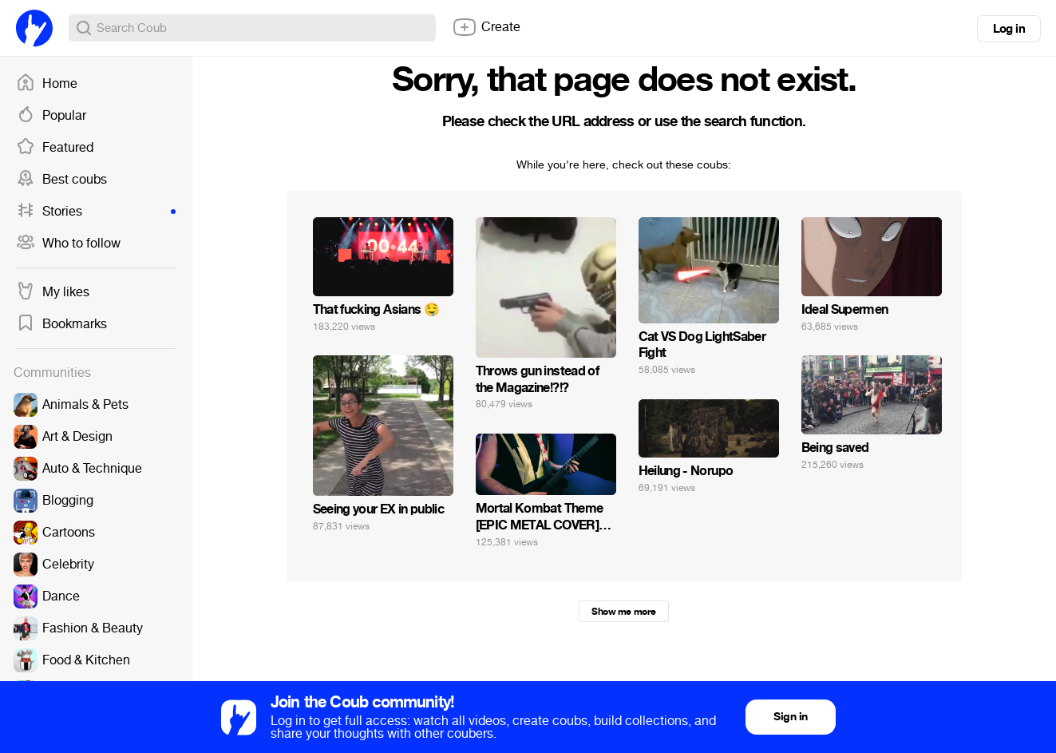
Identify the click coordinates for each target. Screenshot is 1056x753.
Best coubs (61, 179)
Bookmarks (61, 324)
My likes (52, 292)
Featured (54, 148)
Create (486, 27)
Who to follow (68, 243)
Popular (51, 116)
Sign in (790, 716)
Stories (96, 211)
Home (46, 84)
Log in (1009, 29)
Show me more (623, 611)
